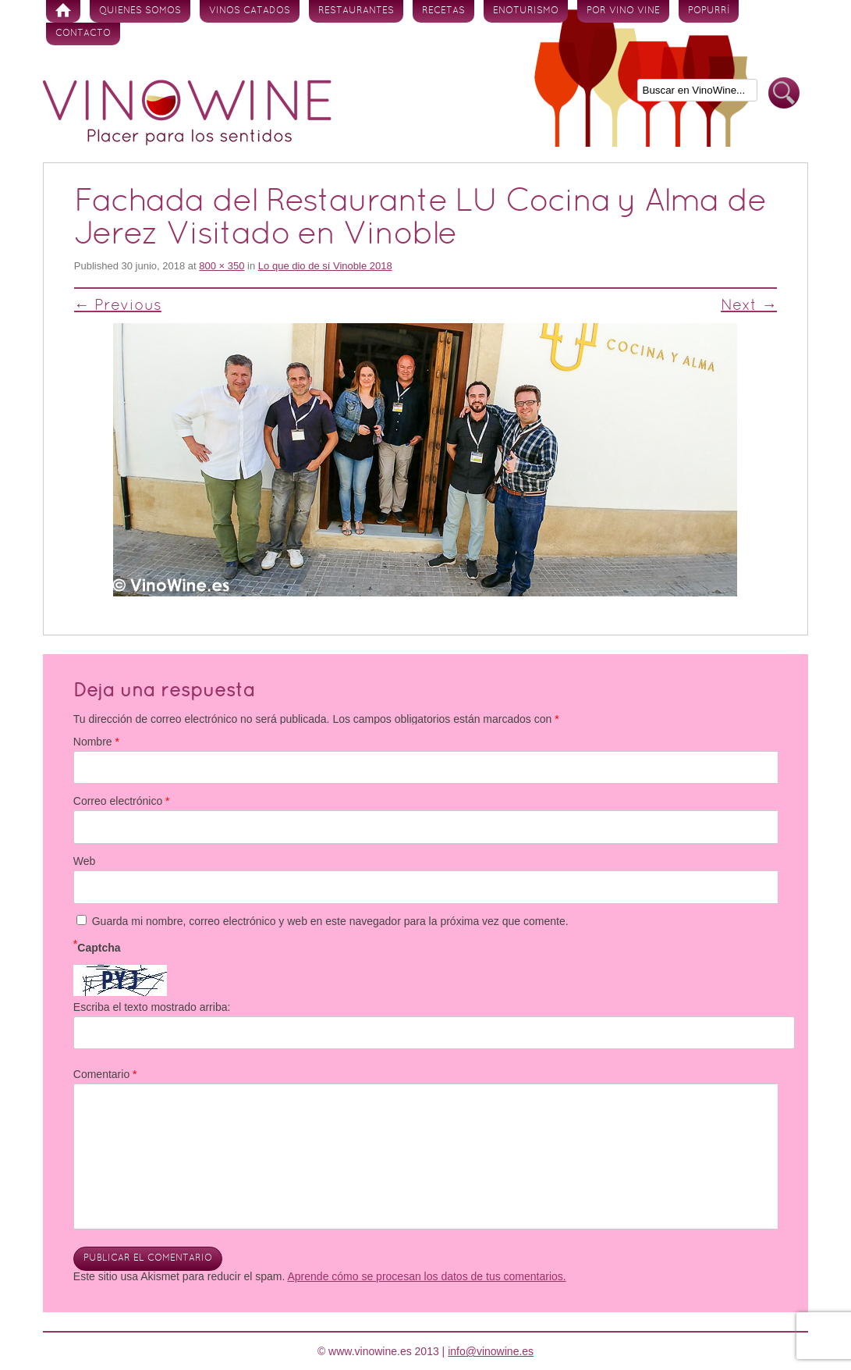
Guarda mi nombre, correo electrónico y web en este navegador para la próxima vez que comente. (330, 921)
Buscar (784, 93)
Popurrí (708, 11)
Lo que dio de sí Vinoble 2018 (325, 266)
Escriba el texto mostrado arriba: (152, 1007)
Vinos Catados (249, 11)
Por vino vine (623, 11)
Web (84, 861)
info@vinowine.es (491, 1351)
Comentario (105, 1074)
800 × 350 (221, 266)
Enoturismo (525, 11)
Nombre (96, 741)
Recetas (443, 11)
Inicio (63, 11)
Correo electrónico (121, 801)
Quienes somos (140, 11)
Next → (749, 306)
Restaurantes (356, 11)
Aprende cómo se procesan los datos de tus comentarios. (427, 1276)
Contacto (83, 33)
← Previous (117, 306)
